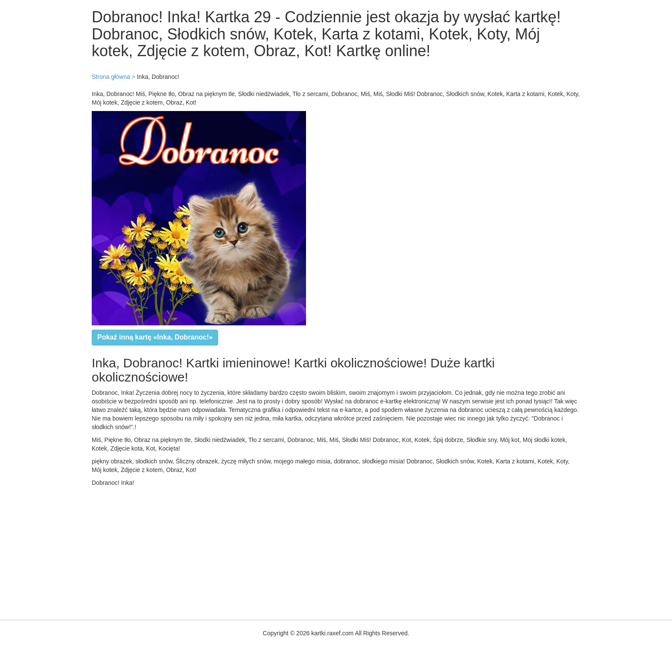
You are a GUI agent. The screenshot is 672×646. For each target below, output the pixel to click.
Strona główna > (113, 76)
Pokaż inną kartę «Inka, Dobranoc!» (155, 337)
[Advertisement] (257, 551)
